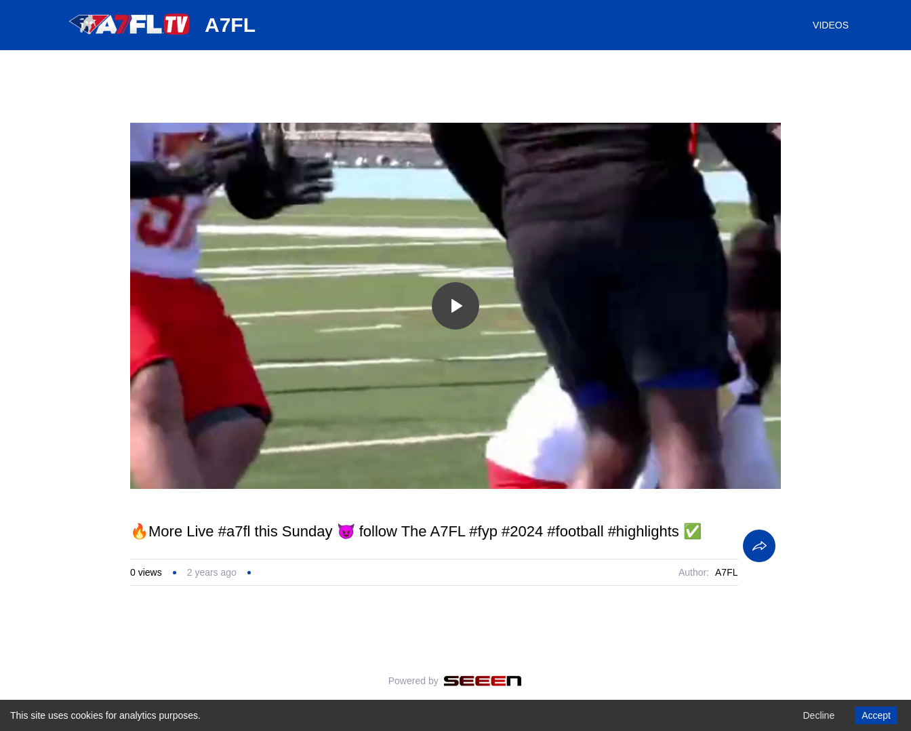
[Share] (759, 546)
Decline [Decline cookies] (818, 715)
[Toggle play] (455, 306)
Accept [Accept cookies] (876, 715)
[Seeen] (483, 681)
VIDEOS (831, 25)
